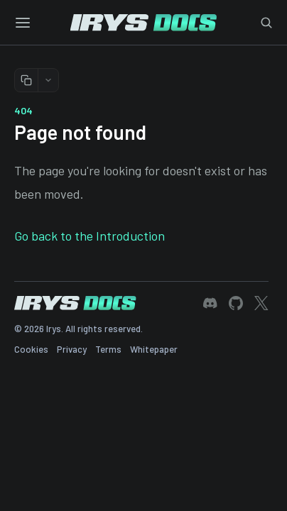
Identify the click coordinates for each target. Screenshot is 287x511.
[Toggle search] (266, 22)
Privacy (72, 349)
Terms (108, 349)
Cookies (31, 349)
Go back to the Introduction (89, 235)
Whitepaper (154, 349)
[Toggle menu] (22, 22)
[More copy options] (48, 80)
